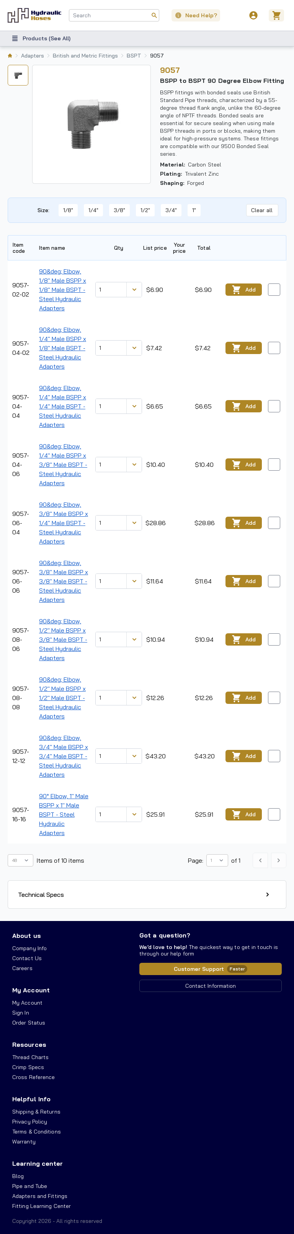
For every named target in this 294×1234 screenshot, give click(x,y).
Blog (18, 1176)
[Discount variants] (134, 289)
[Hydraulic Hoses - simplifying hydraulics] (34, 15)
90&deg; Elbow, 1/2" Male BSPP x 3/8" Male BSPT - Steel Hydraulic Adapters (63, 639)
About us (26, 935)
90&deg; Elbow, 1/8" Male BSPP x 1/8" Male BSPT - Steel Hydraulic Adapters (62, 289)
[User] (253, 15)
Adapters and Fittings (39, 1196)
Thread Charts (30, 1057)
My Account (31, 990)
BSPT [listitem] (134, 55)
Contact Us (27, 958)
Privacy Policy (29, 1121)
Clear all (262, 210)
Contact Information (210, 985)
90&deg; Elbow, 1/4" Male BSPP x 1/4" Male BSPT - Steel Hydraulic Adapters (62, 406)
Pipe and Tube (29, 1186)
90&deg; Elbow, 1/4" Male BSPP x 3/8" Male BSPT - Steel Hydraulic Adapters (63, 464)
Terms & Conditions (36, 1131)
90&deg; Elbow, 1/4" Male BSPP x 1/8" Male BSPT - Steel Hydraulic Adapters (62, 348)
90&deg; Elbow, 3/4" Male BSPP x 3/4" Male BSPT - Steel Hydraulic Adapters (63, 756)
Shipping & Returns (36, 1111)
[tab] (18, 75)
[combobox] (114, 15)
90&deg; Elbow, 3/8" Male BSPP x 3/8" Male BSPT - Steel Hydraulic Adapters (63, 581)
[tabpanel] (91, 124)
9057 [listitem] (157, 55)
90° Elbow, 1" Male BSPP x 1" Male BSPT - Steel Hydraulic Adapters (63, 814)
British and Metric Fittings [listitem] (85, 55)
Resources (29, 1044)
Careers (22, 968)
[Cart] (277, 15)
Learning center (37, 1163)
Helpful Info (31, 1099)
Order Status (28, 1022)
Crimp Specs (28, 1067)
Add (244, 289)
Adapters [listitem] (32, 55)
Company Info (29, 948)
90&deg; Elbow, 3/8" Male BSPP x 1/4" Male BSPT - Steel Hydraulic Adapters (63, 523)
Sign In (20, 1012)
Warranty (24, 1141)
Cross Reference (33, 1077)
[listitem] (10, 55)
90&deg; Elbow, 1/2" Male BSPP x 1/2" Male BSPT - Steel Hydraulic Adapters (62, 697)
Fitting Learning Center (41, 1206)
